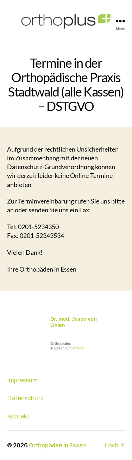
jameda (77, 348)
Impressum (22, 380)
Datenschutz (25, 398)
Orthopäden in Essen (57, 445)
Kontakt (18, 416)
